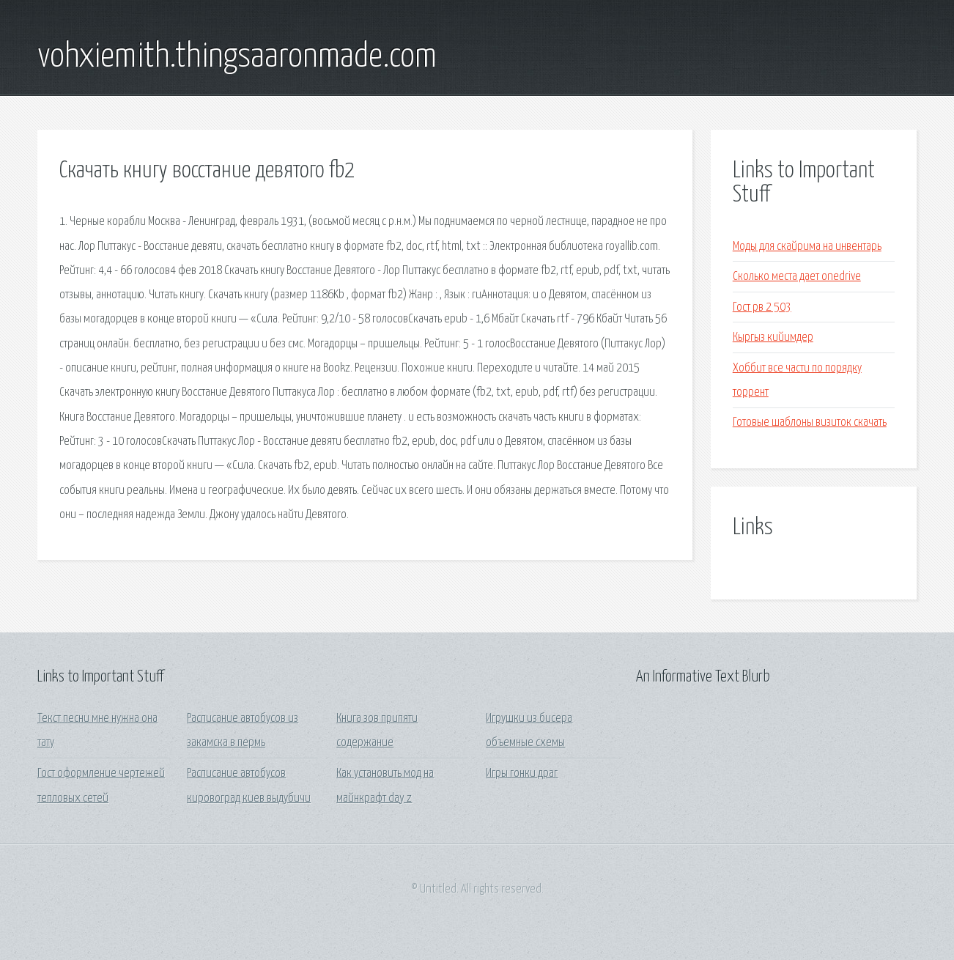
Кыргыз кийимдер (773, 337)
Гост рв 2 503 (762, 307)
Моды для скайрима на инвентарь (807, 246)
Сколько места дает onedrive (797, 276)
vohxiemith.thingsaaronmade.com (237, 57)
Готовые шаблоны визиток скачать (810, 422)
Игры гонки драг (522, 773)
